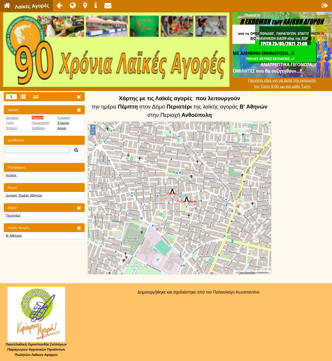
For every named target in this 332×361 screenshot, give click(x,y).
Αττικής (11, 175)
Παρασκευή (40, 123)
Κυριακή (63, 118)
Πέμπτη (37, 118)
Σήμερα (63, 123)
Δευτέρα (12, 118)
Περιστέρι (13, 215)
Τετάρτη (12, 128)
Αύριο (61, 128)
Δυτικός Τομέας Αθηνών (24, 195)
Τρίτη (10, 123)
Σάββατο (38, 128)
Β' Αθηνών (14, 235)
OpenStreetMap (246, 272)
